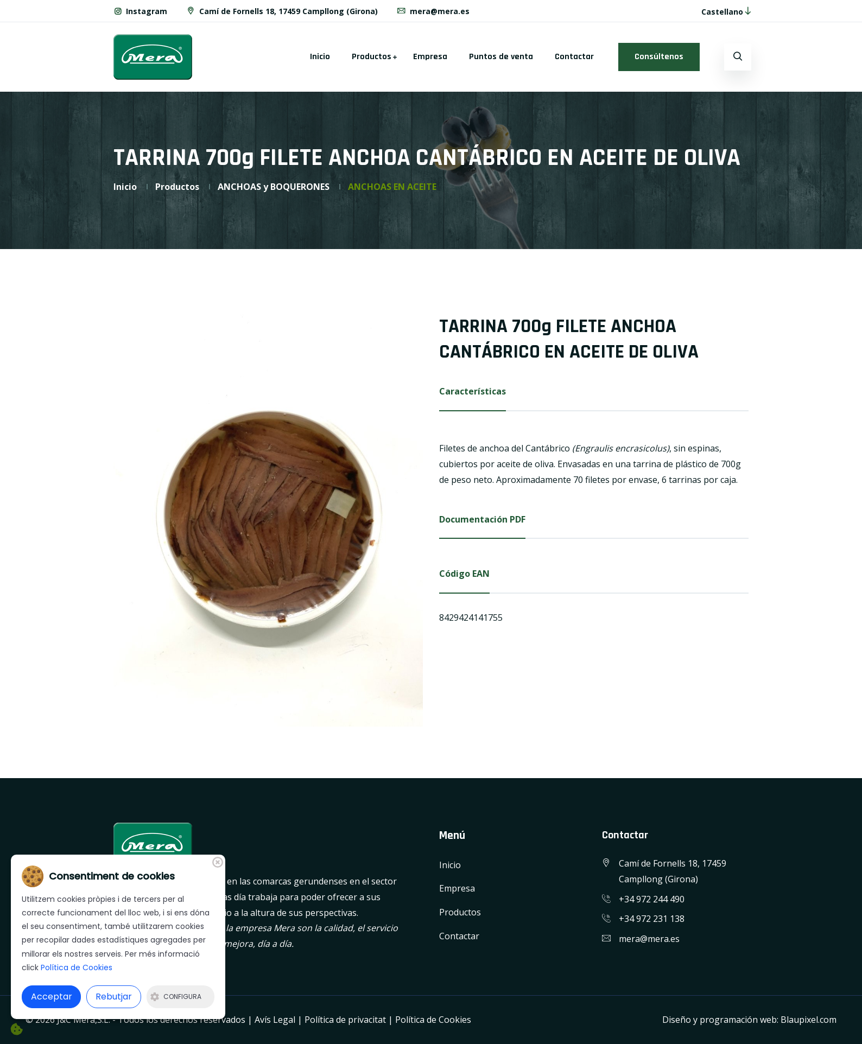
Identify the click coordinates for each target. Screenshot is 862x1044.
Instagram (140, 11)
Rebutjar (114, 996)
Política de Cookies (433, 1020)
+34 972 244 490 (651, 899)
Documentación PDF (482, 519)
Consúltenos (659, 56)
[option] (268, 520)
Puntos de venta (501, 56)
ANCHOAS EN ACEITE (392, 187)
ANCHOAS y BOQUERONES (273, 187)
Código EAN (464, 574)
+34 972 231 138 (651, 919)
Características (472, 391)
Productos (371, 56)
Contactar (574, 56)
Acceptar (51, 996)
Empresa (430, 56)
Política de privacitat (345, 1020)
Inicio (320, 56)
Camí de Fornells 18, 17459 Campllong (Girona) (282, 11)
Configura (175, 996)
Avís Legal (275, 1020)
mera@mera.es (433, 11)
